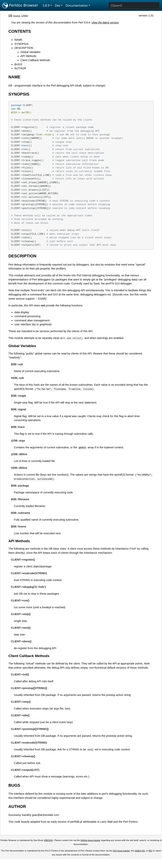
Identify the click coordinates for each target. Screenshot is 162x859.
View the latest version (105, 22)
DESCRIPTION (23, 47)
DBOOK (48, 840)
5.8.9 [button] (46, 5)
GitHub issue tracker (90, 840)
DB (10, 15)
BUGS (18, 64)
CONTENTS (19, 31)
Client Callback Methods (35, 60)
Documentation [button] (77, 5)
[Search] (134, 5)
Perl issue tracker (121, 851)
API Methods (28, 56)
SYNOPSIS (21, 43)
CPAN (24, 16)
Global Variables (30, 52)
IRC (150, 851)
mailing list (139, 851)
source (17, 16)
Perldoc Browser (20, 5)
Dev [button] (57, 5)
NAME (18, 39)
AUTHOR (20, 68)
